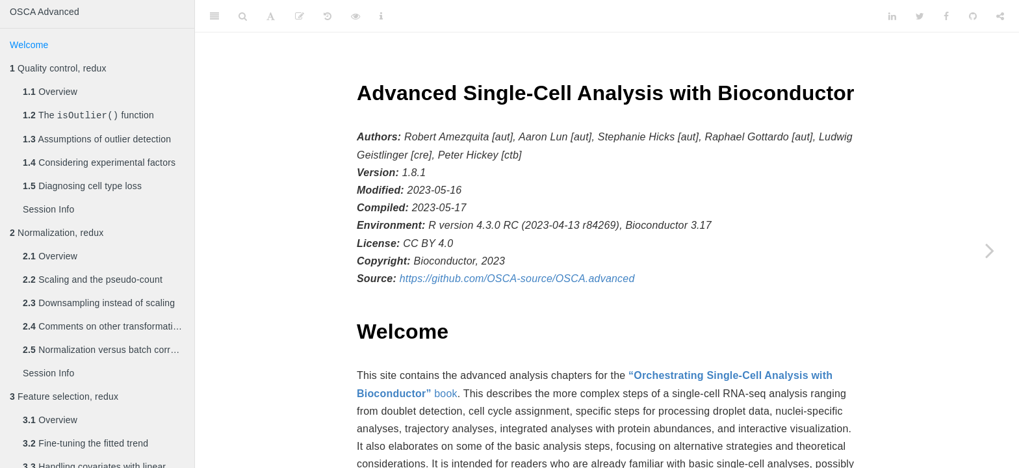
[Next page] (990, 250)
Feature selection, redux (64, 398)
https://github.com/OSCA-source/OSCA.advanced (517, 278)
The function (88, 116)
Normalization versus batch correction (108, 351)
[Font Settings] (271, 16)
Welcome (29, 45)
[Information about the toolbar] (381, 16)
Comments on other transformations (105, 327)
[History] (327, 16)
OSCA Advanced (44, 11)
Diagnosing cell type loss (82, 187)
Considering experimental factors (99, 164)
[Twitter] (920, 16)
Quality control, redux (58, 68)
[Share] (1000, 16)
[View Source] (355, 16)
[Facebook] (946, 16)
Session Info (48, 210)
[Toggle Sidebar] (214, 16)
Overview (50, 91)
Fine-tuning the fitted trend (85, 444)
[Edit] (299, 16)
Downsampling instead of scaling (99, 304)
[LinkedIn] (892, 16)
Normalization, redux (56, 234)
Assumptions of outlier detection (97, 140)
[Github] (973, 16)
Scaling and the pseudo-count (92, 281)
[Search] (243, 16)
